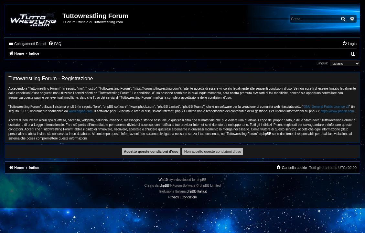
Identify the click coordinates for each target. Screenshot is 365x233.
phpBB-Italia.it (197, 191)
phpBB (164, 185)
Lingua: (322, 63)
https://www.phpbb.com (337, 111)
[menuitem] (54, 44)
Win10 (163, 180)
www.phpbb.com (80, 111)
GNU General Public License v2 (326, 106)
